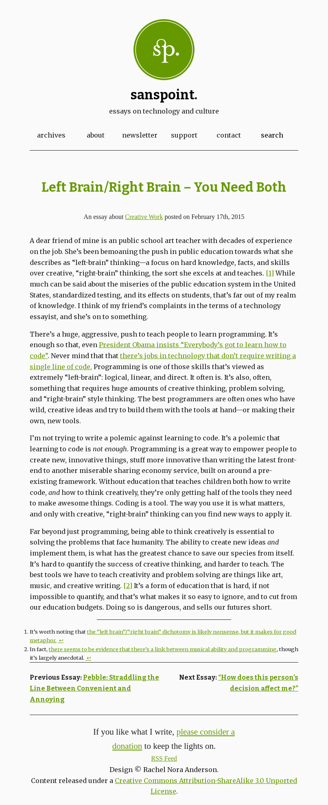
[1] (270, 273)
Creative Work (144, 216)
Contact (228, 135)
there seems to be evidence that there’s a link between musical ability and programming (163, 649)
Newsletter (139, 135)
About (96, 135)
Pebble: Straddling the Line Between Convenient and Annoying (94, 688)
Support (184, 135)
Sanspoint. (164, 95)
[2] (127, 586)
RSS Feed (164, 758)
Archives (51, 135)
